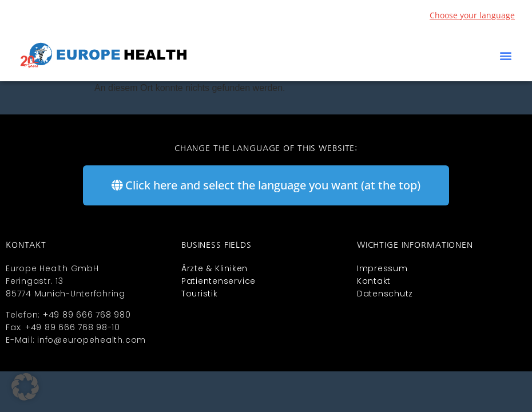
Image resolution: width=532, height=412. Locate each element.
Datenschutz (385, 293)
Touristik (199, 293)
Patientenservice (218, 281)
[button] (505, 55)
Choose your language (472, 15)
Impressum (382, 268)
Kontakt (374, 281)
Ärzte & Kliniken (214, 268)
